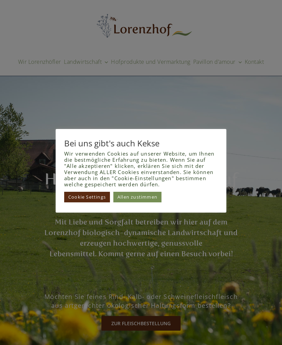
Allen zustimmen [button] (137, 197)
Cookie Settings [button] (87, 197)
